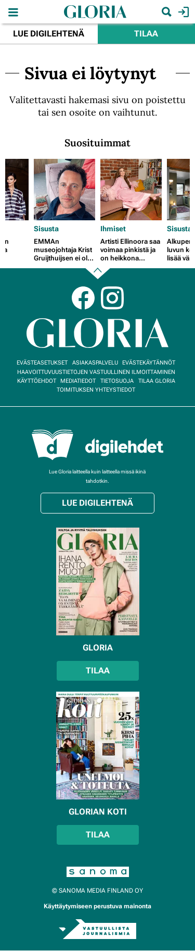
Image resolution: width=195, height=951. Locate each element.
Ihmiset (113, 228)
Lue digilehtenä (48, 34)
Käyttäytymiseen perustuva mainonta (97, 906)
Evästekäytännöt (148, 362)
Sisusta (46, 228)
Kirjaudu (182, 12)
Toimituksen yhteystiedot (96, 389)
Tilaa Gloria (156, 381)
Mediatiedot (78, 381)
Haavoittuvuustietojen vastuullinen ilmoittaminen (96, 372)
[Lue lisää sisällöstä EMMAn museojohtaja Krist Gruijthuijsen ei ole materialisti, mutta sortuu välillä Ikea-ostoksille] (64, 189)
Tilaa (146, 34)
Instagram (112, 297)
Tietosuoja (117, 381)
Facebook (83, 297)
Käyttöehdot (36, 381)
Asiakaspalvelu (95, 362)
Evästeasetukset (42, 362)
